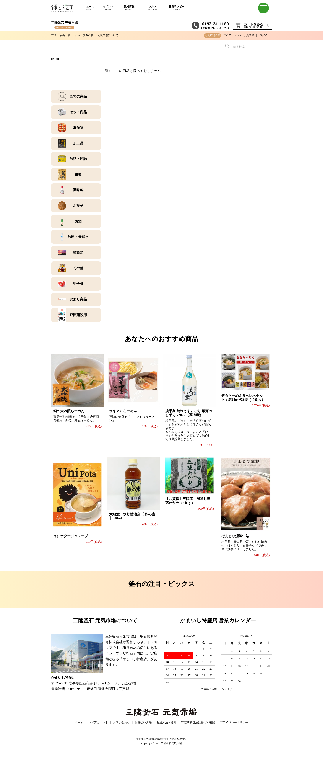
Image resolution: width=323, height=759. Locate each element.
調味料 (78, 190)
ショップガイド (88, 35)
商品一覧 (67, 35)
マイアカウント (232, 35)
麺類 (78, 174)
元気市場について (115, 35)
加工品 (78, 143)
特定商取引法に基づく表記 (198, 727)
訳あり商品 (78, 299)
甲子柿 (78, 284)
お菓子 (78, 205)
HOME (55, 58)
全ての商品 (78, 96)
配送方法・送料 (166, 727)
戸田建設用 (78, 315)
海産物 (78, 127)
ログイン (265, 35)
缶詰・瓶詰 (78, 159)
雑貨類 (78, 252)
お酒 (78, 221)
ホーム (79, 727)
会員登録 (249, 35)
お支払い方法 (143, 727)
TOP (54, 35)
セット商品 (78, 112)
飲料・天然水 (78, 237)
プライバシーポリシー (234, 727)
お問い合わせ (121, 727)
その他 (78, 268)
